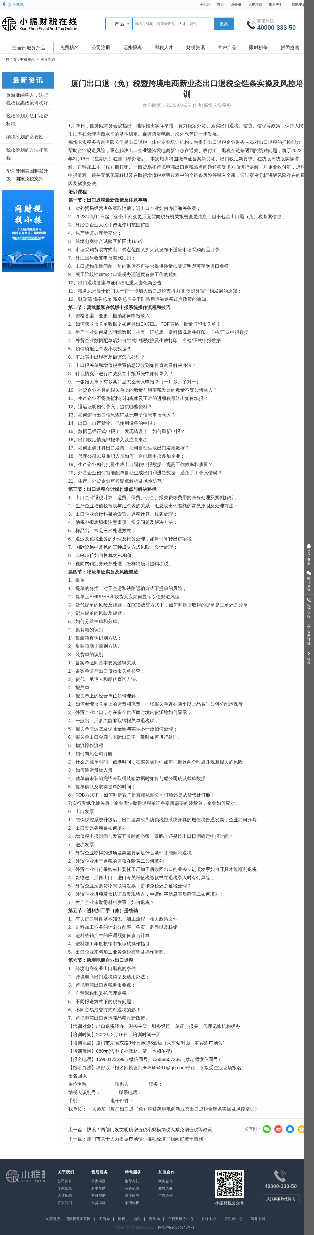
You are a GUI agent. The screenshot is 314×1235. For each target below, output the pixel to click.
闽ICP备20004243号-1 (176, 1227)
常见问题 (98, 1181)
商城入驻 (165, 1188)
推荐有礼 (276, 4)
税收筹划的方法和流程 (27, 153)
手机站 (205, 4)
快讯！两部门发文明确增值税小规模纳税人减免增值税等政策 (149, 1129)
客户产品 (227, 47)
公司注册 (101, 47)
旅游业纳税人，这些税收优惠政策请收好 (27, 98)
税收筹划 (47, 59)
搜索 (224, 24)
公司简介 (65, 1181)
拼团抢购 (290, 47)
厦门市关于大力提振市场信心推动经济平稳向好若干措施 (145, 1139)
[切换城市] (16, 4)
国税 (121, 1219)
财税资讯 (195, 47)
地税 (137, 1219)
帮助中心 (301, 4)
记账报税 (132, 47)
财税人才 (164, 47)
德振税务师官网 (78, 1219)
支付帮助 (98, 1195)
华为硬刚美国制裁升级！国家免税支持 (27, 174)
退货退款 (98, 1203)
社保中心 (209, 1219)
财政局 (154, 1219)
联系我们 (65, 1203)
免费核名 (69, 47)
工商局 (104, 1219)
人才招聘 (65, 1195)
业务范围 (132, 1188)
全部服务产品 (28, 47)
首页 (220, 4)
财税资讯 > (29, 59)
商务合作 (165, 1181)
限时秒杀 (258, 47)
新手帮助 (98, 1188)
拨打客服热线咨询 (280, 1199)
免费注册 (255, 4)
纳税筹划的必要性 (24, 136)
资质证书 (132, 1195)
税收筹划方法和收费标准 (27, 119)
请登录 (236, 4)
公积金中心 (233, 1219)
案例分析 (132, 1203)
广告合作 (165, 1195)
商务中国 (257, 1219)
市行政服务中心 (180, 1219)
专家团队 (65, 1188)
